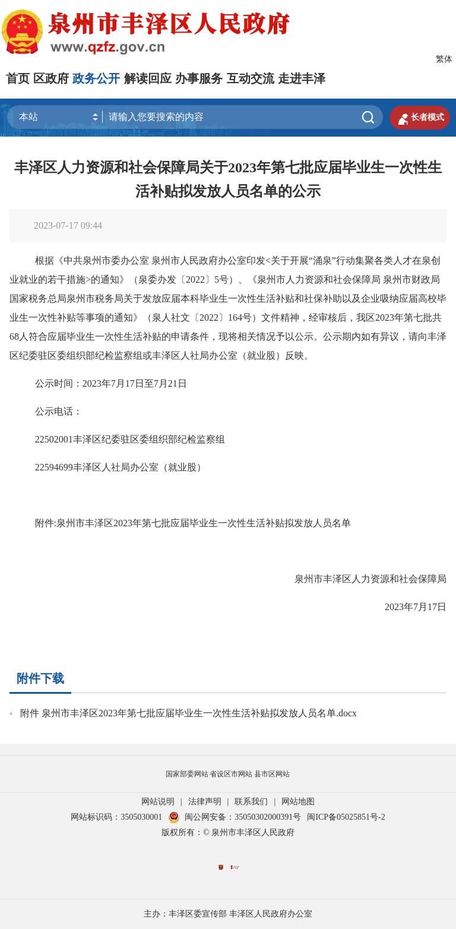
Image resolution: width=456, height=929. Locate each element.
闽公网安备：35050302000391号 (234, 817)
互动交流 (250, 78)
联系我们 (251, 801)
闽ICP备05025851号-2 (346, 817)
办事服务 (199, 78)
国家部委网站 (187, 774)
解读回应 (148, 78)
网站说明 (158, 801)
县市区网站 (272, 774)
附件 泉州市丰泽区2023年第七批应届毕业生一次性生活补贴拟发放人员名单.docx (188, 713)
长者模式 (419, 117)
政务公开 (96, 78)
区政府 (51, 78)
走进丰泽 (301, 78)
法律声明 (204, 801)
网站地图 (298, 801)
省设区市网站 (231, 774)
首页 (18, 78)
